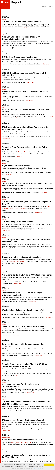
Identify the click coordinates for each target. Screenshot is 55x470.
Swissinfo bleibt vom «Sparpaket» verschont (21, 257)
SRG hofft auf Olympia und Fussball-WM (19, 57)
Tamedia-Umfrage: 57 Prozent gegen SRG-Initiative (24, 326)
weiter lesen (25, 28)
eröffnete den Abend (21, 442)
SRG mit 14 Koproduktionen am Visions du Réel (23, 22)
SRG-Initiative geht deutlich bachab (17, 222)
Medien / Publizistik (6, 254)
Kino (3, 107)
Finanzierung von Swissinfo (17, 261)
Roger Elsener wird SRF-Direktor (16, 165)
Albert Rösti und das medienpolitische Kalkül (22, 440)
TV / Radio (4, 19)
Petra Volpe (49, 116)
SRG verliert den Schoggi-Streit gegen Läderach (23, 420)
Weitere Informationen (37, 468)
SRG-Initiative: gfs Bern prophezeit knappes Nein (23, 310)
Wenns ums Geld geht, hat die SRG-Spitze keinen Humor (27, 275)
